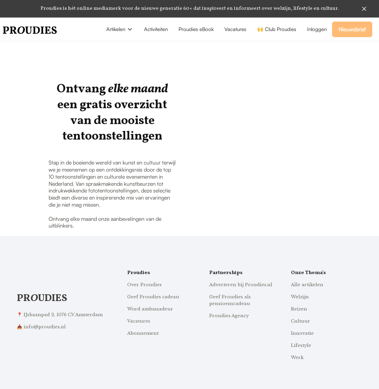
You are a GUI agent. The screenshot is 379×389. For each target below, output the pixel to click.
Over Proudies (144, 285)
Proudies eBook (196, 29)
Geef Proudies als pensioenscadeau (230, 300)
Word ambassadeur (150, 309)
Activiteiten (156, 29)
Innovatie (302, 333)
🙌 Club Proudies (276, 29)
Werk (297, 357)
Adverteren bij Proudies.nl (240, 285)
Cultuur (300, 321)
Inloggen (317, 29)
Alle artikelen (307, 285)
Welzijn (300, 297)
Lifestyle (301, 345)
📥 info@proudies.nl (41, 327)
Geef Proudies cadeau (153, 297)
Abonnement (143, 333)
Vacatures (235, 29)
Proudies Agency (229, 316)
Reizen (299, 309)
